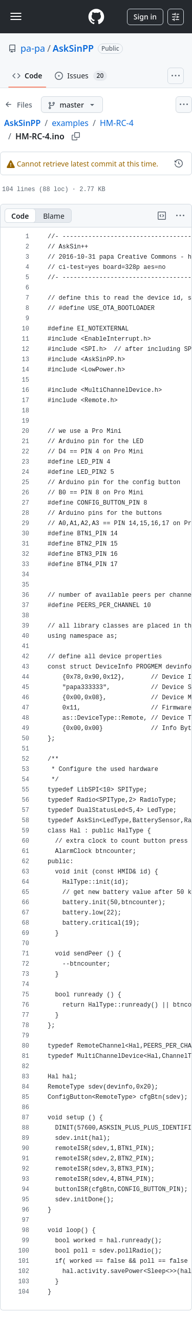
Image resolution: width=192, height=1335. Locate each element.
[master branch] (72, 104)
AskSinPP (73, 48)
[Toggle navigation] (16, 16)
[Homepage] (96, 16)
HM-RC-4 (117, 123)
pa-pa (32, 48)
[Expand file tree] (18, 104)
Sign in (145, 17)
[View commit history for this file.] (178, 163)
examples (70, 123)
